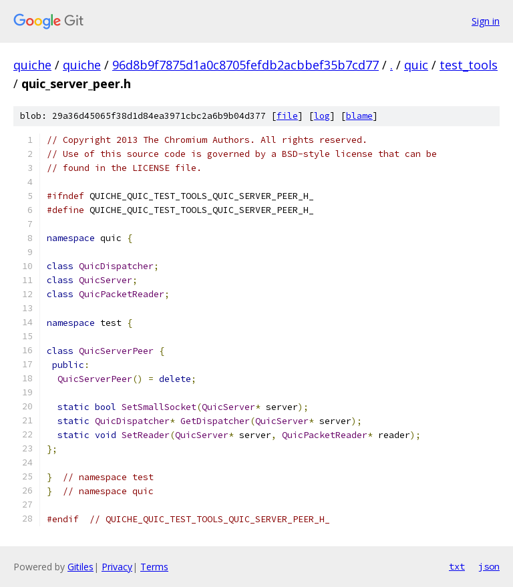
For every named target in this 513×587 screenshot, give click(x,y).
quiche (32, 65)
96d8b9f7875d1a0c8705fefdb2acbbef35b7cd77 (245, 65)
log (322, 116)
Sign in (486, 21)
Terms (154, 566)
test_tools (469, 65)
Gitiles (80, 566)
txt (457, 566)
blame (359, 116)
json (489, 566)
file (287, 116)
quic (416, 65)
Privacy (117, 566)
